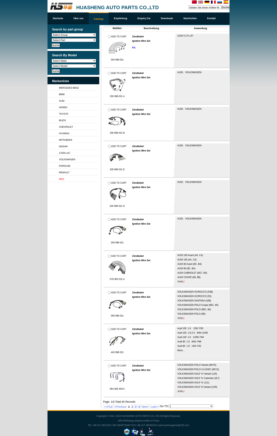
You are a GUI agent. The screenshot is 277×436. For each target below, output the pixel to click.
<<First (108, 406)
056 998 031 (117, 315)
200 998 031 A (117, 96)
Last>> (155, 406)
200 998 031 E (117, 169)
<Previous (120, 406)
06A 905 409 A (117, 389)
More (180, 350)
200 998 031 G (117, 206)
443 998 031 (117, 352)
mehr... (180, 282)
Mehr (61, 179)
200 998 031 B (117, 133)
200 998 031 (117, 242)
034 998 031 (117, 59)
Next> (145, 406)
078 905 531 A (117, 279)
